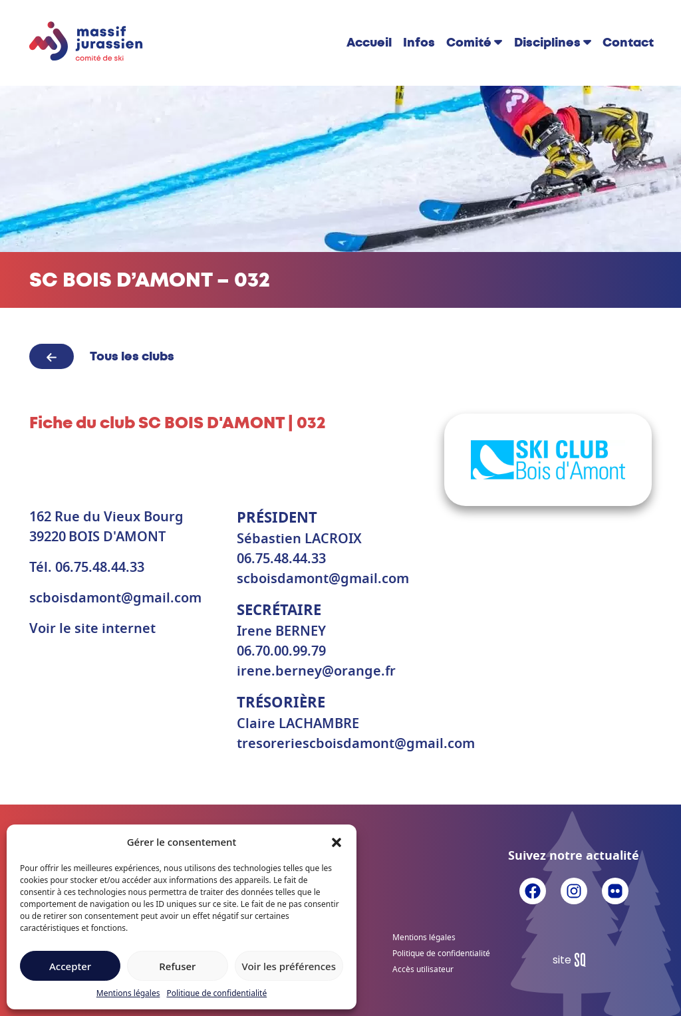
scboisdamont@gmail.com (115, 598)
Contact (628, 43)
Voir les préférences (289, 966)
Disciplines (547, 43)
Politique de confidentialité (216, 993)
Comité (468, 43)
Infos (419, 43)
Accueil (369, 43)
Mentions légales (128, 993)
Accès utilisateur (423, 969)
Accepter (70, 966)
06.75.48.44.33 (99, 567)
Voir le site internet (92, 629)
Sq (574, 960)
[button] (336, 841)
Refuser (177, 966)
